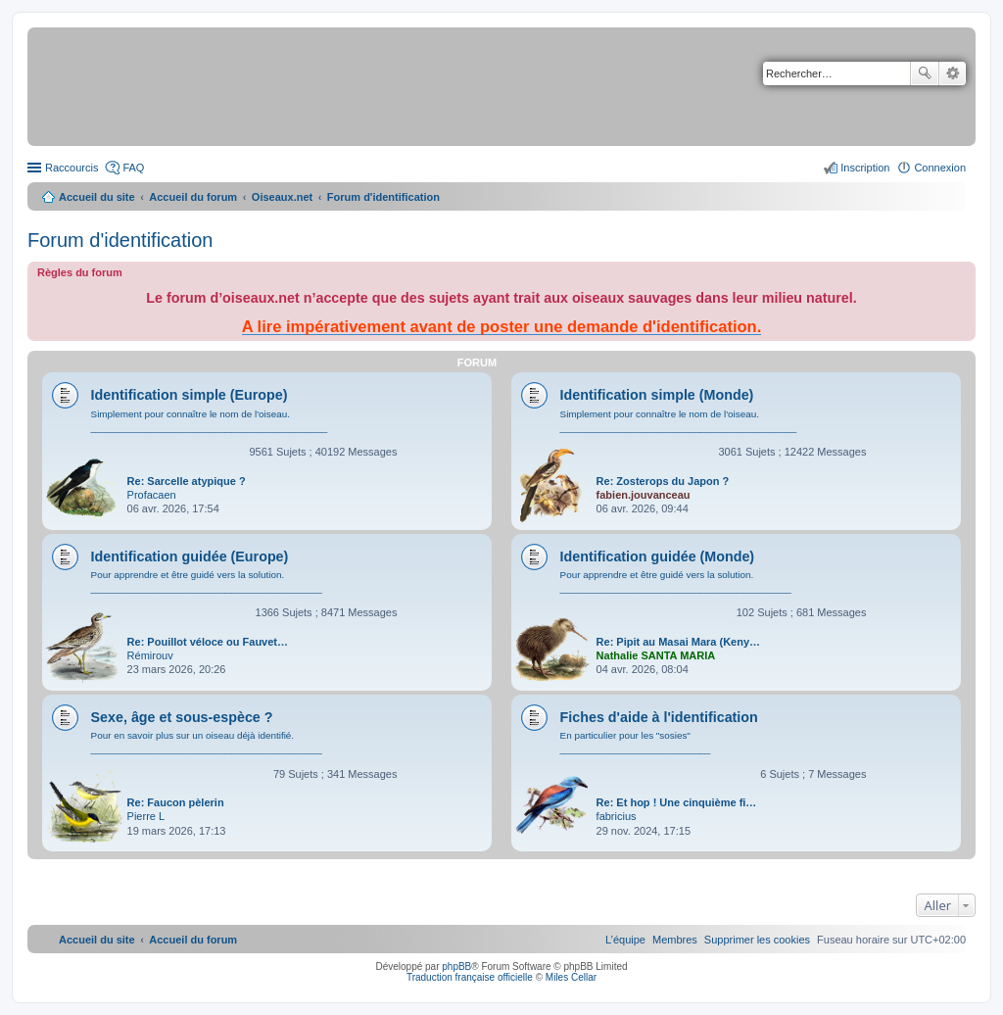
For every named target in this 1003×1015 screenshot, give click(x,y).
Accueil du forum (193, 197)
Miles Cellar (571, 977)
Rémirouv (150, 655)
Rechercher (924, 73)
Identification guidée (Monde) (657, 556)
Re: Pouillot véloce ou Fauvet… (207, 642)
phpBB (456, 966)
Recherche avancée (952, 73)
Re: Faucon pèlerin (175, 802)
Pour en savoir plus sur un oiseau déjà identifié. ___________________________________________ (206, 742)
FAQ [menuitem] (133, 167)
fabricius (617, 816)
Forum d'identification (120, 240)
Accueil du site (97, 197)
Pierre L (146, 816)
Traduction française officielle (469, 977)
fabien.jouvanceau (644, 495)
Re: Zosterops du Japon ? (663, 481)
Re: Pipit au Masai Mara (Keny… (679, 642)
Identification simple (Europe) (189, 395)
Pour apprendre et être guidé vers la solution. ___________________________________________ (206, 581)
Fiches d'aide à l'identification (659, 717)
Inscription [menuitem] (864, 167)
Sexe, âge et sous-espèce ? (182, 717)
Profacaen (151, 495)
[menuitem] (757, 939)
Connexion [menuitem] (940, 167)
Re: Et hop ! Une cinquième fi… (677, 802)
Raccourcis (71, 167)
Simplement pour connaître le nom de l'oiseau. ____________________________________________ (209, 421)
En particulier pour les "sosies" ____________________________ (635, 742)
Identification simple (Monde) (657, 395)
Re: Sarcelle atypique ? (186, 481)
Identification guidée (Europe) (190, 556)
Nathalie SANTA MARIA (656, 655)
